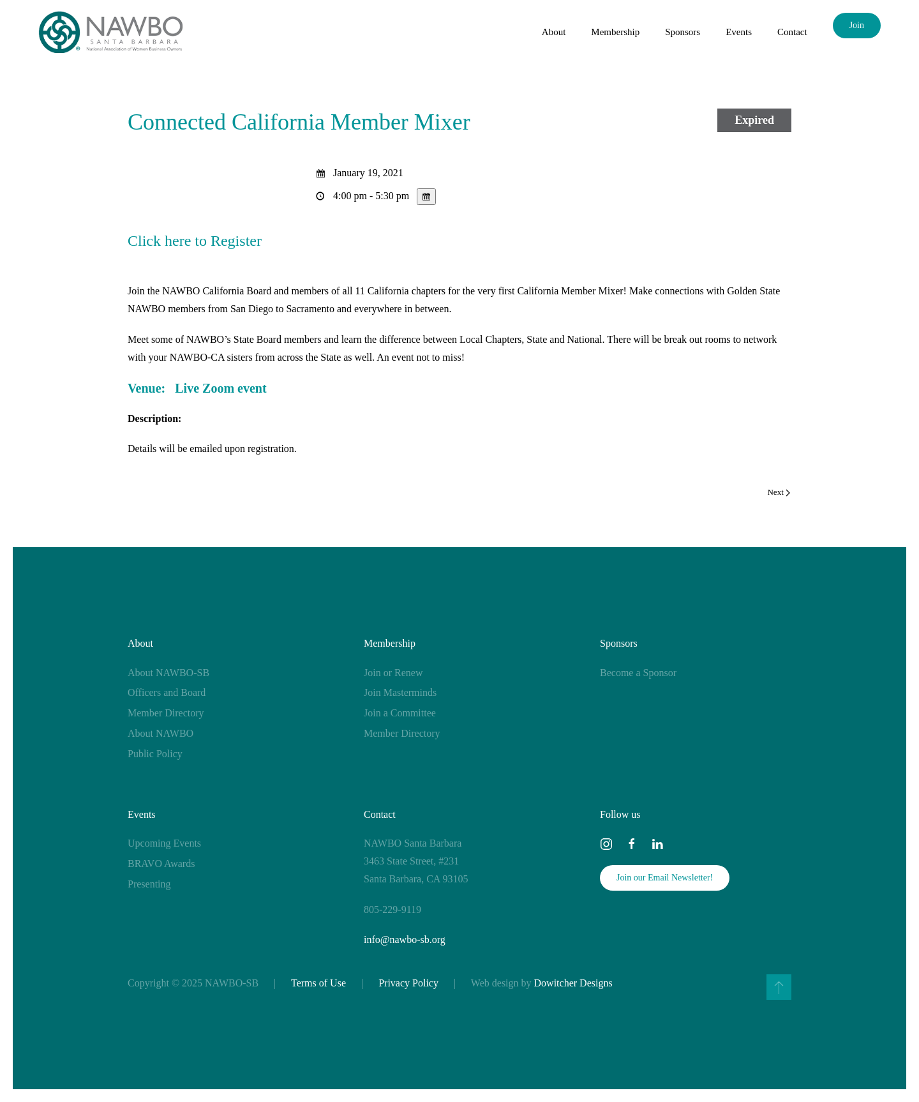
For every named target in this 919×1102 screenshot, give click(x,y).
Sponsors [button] (682, 32)
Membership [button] (615, 32)
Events (142, 814)
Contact (792, 32)
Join (856, 25)
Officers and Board (166, 692)
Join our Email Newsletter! (664, 877)
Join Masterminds (400, 692)
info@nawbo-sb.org (404, 939)
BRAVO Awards (161, 863)
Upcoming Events (164, 843)
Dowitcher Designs (573, 982)
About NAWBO (160, 733)
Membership (389, 643)
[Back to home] (110, 32)
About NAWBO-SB (168, 672)
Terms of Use (318, 982)
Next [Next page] (778, 492)
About (140, 643)
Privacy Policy (408, 982)
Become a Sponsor (638, 672)
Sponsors (619, 643)
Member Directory (166, 712)
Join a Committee (400, 712)
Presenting (149, 884)
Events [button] (739, 32)
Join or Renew (393, 672)
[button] (778, 987)
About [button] (554, 32)
